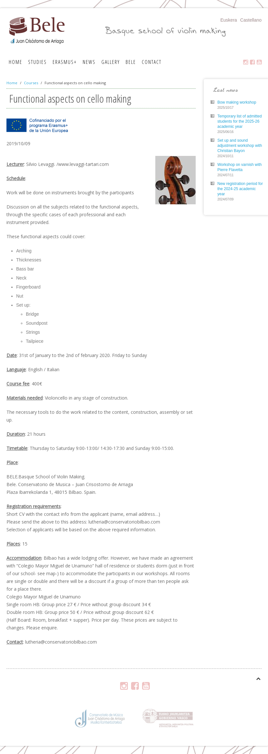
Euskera (228, 20)
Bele (131, 62)
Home (15, 62)
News (89, 62)
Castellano (251, 20)
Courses (31, 82)
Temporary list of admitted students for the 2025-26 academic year (239, 121)
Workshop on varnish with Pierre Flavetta (239, 167)
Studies (37, 62)
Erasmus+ (65, 62)
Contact (151, 62)
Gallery (110, 62)
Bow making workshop (236, 102)
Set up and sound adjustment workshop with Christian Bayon (239, 145)
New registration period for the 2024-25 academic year (240, 188)
